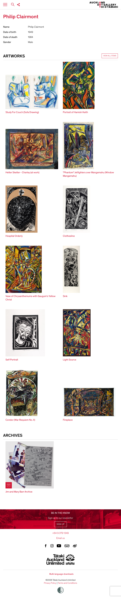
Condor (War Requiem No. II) (20, 420)
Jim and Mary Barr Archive (19, 491)
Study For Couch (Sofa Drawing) (22, 112)
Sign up (60, 524)
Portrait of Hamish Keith (75, 112)
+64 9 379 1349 (60, 533)
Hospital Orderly (14, 236)
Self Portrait (12, 359)
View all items (109, 56)
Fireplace (68, 420)
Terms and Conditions (67, 583)
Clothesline (69, 236)
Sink (65, 296)
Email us (60, 538)
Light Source (69, 359)
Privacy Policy (50, 583)
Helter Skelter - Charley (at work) (22, 172)
